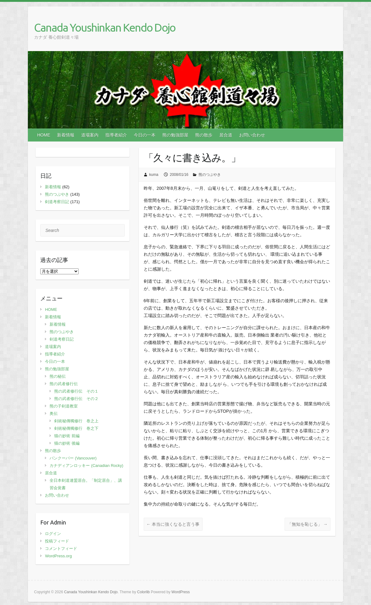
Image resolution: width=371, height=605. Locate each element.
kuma (153, 174)
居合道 (225, 135)
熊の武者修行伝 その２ (76, 398)
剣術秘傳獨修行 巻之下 (76, 428)
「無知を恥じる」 (307, 524)
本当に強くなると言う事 (173, 524)
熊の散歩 (203, 135)
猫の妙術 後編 (67, 443)
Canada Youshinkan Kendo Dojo (104, 27)
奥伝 (54, 413)
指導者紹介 (116, 135)
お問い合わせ (252, 135)
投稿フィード (57, 541)
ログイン (53, 533)
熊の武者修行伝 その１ (76, 391)
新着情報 (65, 135)
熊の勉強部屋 (175, 135)
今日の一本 (144, 135)
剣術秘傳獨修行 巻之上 (76, 421)
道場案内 (89, 135)
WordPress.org (58, 556)
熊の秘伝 (58, 376)
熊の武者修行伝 (64, 383)
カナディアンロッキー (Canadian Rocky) (86, 465)
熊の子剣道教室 (64, 406)
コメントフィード (61, 548)
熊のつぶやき (210, 174)
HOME (43, 135)
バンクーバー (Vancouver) (73, 458)
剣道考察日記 (57, 201)
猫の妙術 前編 (67, 435)
